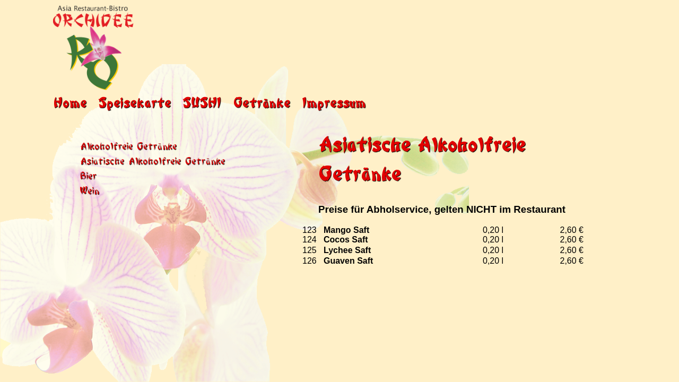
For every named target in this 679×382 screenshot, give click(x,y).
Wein (89, 190)
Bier (88, 175)
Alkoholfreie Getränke (128, 145)
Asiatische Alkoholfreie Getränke (152, 160)
